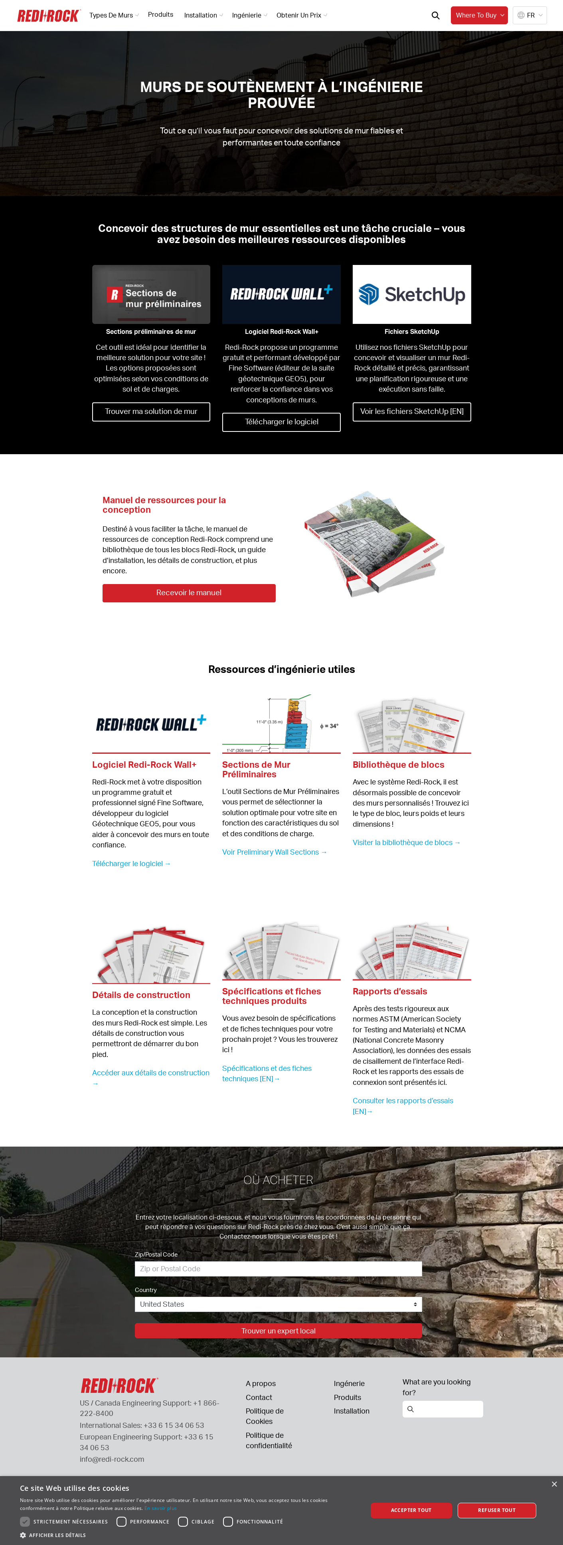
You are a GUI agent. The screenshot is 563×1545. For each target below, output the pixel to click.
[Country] (278, 1304)
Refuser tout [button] (497, 1510)
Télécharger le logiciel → (132, 863)
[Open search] (435, 15)
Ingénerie (349, 1383)
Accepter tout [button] (411, 1510)
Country (146, 1290)
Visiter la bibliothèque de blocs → (407, 842)
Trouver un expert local (278, 1330)
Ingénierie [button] (251, 15)
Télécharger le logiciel (281, 421)
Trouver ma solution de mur (151, 411)
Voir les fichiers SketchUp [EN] (412, 411)
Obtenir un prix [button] (303, 15)
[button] (189, 1535)
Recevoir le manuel (189, 592)
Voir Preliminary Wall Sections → (275, 851)
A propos (261, 1383)
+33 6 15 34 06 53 (174, 1425)
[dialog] (281, 1510)
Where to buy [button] (481, 15)
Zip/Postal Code (156, 1254)
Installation (351, 1410)
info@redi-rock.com (112, 1459)
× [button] (554, 1485)
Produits (160, 14)
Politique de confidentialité (269, 1440)
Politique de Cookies (265, 1415)
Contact (259, 1397)
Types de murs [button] (115, 15)
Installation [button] (204, 15)
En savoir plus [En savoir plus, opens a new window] (160, 1508)
